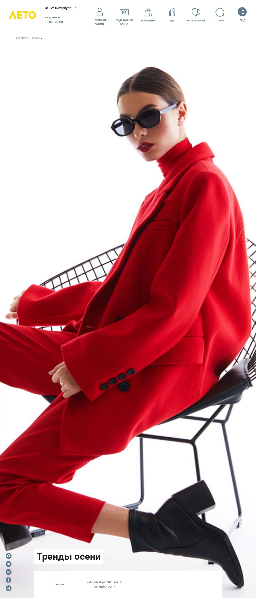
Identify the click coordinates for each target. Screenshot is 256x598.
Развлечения (196, 15)
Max (9, 556)
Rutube (9, 572)
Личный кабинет (100, 15)
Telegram (9, 588)
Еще (242, 15)
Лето (22, 15)
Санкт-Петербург (58, 8)
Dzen (9, 580)
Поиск (220, 15)
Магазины (148, 15)
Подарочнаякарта (124, 15)
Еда (172, 15)
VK (9, 564)
